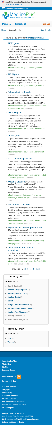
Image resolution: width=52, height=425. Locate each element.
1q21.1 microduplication (19, 158)
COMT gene (14, 135)
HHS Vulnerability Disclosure (13, 402)
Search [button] (20, 24)
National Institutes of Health (13, 422)
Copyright (6, 390)
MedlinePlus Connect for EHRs (14, 405)
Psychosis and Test (25, 227)
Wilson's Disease (16, 181)
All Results (10, 281)
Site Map (5, 367)
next (38, 269)
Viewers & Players (9, 399)
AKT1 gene (13, 43)
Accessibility (7, 393)
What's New (6, 364)
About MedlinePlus (9, 361)
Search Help (46, 30)
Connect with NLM (9, 381)
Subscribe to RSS (11, 377)
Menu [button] (7, 24)
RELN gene (13, 74)
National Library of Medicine (17, 8)
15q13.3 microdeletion (19, 204)
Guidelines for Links (10, 396)
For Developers (8, 408)
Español (46, 24)
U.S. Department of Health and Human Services (20, 419)
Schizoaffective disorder (20, 92)
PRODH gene (14, 112)
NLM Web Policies (9, 387)
